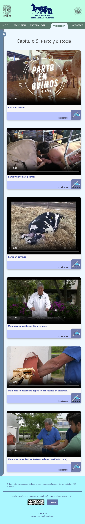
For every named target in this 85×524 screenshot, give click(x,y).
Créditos (52, 502)
